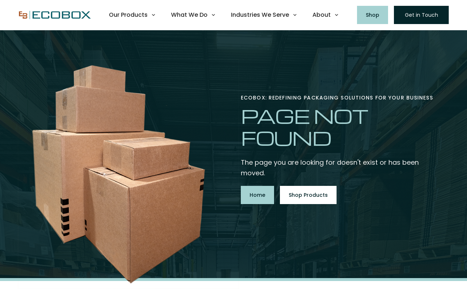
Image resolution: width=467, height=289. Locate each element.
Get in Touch (421, 15)
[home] (54, 15)
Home (257, 195)
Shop (372, 15)
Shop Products (308, 195)
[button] (132, 15)
